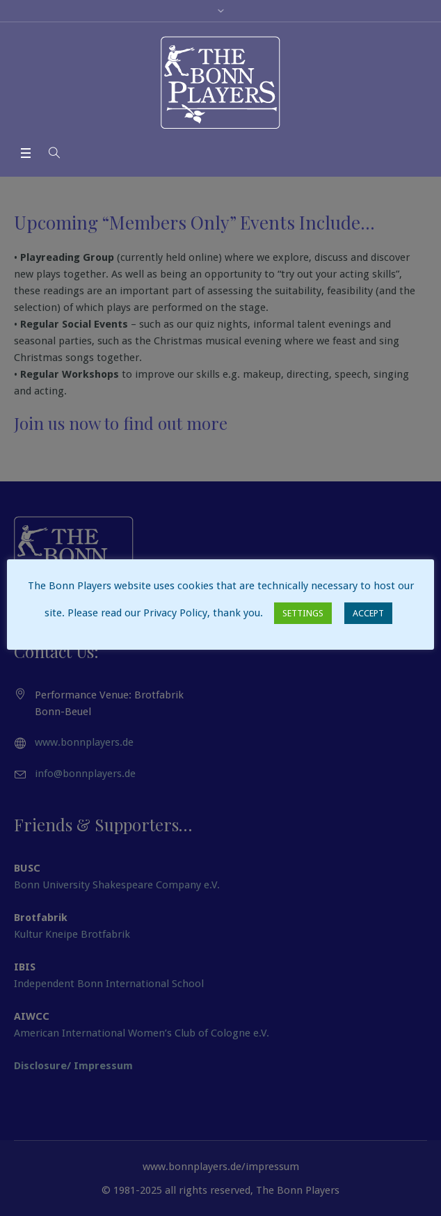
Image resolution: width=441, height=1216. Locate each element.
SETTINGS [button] (302, 613)
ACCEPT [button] (368, 613)
